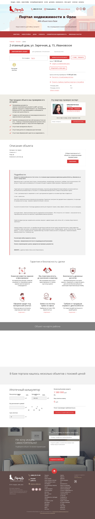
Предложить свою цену (58, 68)
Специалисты (63, 497)
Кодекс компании (64, 500)
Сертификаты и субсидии (51, 497)
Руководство (63, 499)
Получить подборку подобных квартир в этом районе (68, 82)
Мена (46, 507)
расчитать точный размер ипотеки (65, 412)
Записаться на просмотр (59, 57)
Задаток (62, 477)
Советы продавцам (65, 488)
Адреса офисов (65, 9)
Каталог (18, 41)
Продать (13, 2)
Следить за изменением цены (61, 63)
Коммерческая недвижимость (57, 34)
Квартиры (16, 34)
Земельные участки (75, 34)
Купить (18, 2)
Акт (61, 482)
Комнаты (42, 34)
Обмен (46, 499)
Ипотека (47, 492)
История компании (65, 502)
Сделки (62, 475)
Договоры (47, 502)
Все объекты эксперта (73, 111)
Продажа (47, 504)
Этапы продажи (48, 488)
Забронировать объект (20, 51)
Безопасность (59, 2)
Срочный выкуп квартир (36, 2)
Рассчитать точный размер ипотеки (62, 77)
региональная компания (17, 478)
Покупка (47, 505)
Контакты (81, 2)
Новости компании (65, 485)
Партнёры (62, 505)
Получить (72, 161)
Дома (35, 34)
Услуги (46, 487)
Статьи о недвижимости (66, 490)
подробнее (21, 312)
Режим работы (51, 9)
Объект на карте (54, 90)
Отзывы (62, 504)
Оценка (46, 495)
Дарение (62, 478)
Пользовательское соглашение (47, 513)
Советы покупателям (65, 487)
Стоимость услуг (49, 500)
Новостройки (26, 34)
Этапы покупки (48, 490)
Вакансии (62, 507)
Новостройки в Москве (50, 480)
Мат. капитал (48, 494)
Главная (12, 41)
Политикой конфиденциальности (60, 511)
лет (26, 416)
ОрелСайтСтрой (77, 477)
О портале (63, 495)
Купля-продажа (64, 480)
